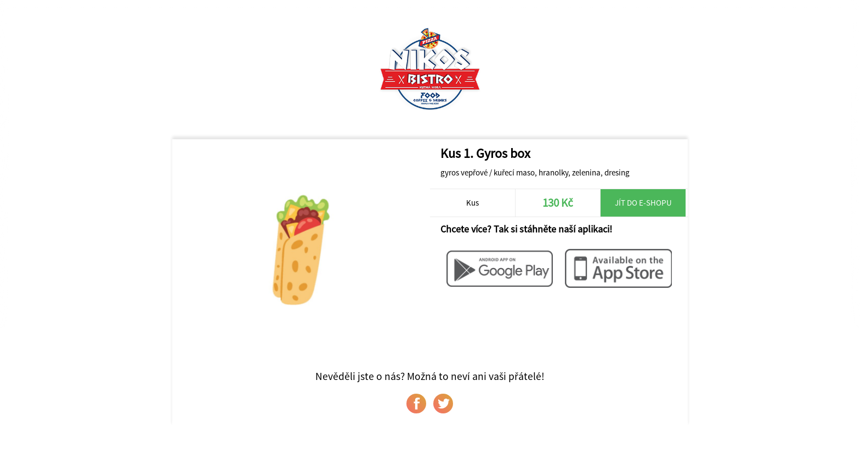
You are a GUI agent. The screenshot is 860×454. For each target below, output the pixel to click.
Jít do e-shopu (643, 202)
